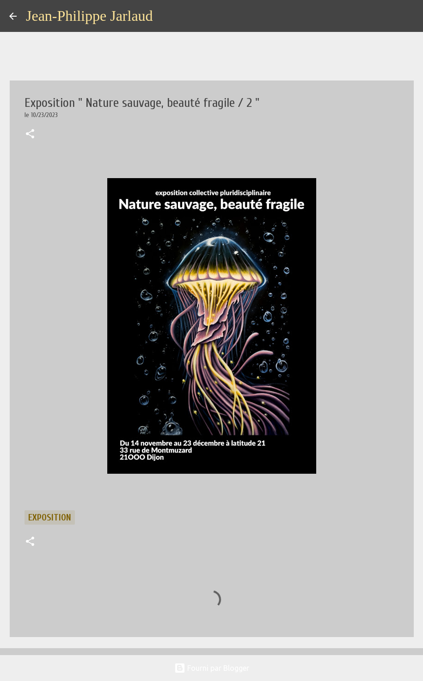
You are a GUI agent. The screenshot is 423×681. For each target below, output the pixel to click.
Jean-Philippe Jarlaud (89, 15)
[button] (30, 134)
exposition (49, 517)
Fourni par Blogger (211, 668)
